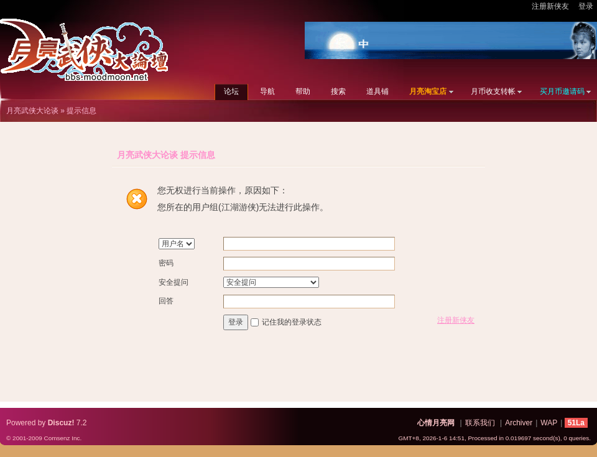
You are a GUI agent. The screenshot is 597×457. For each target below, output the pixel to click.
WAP (548, 422)
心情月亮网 (436, 422)
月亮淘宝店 (428, 91)
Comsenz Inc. (62, 438)
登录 (585, 6)
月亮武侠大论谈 (32, 110)
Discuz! (61, 422)
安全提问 (173, 282)
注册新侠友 (550, 6)
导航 (267, 91)
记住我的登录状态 (292, 322)
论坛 (231, 91)
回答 (166, 301)
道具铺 (377, 91)
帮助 (302, 91)
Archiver (518, 422)
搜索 (338, 91)
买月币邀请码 (562, 91)
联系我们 (480, 422)
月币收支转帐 (493, 91)
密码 (166, 263)
